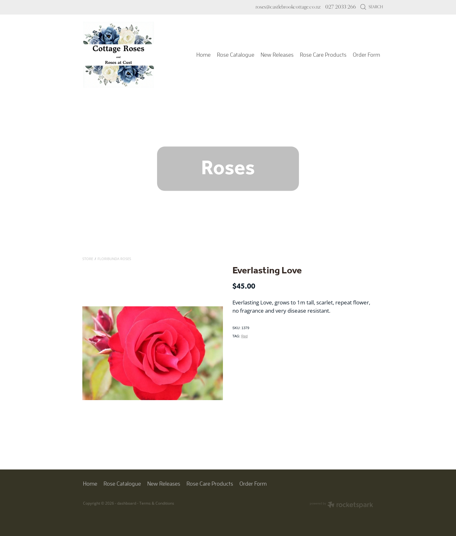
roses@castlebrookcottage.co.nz (288, 7)
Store (87, 258)
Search (371, 6)
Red (244, 336)
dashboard (126, 503)
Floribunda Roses (114, 258)
